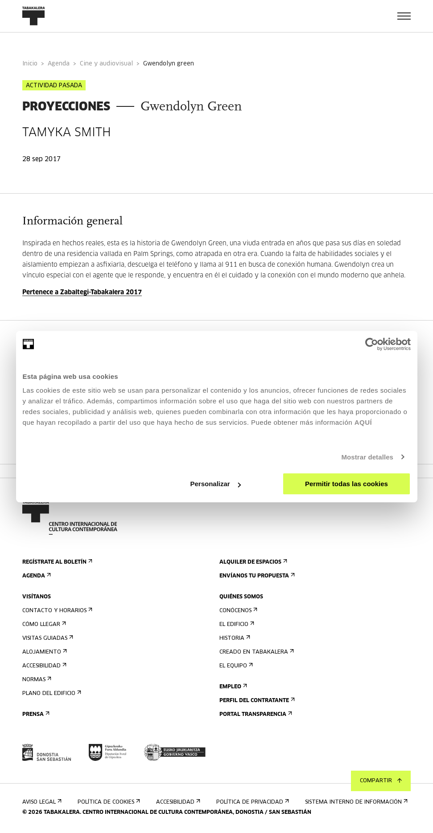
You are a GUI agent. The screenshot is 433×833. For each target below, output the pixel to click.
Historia (233, 638)
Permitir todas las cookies (346, 484)
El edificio (235, 624)
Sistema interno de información (355, 802)
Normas (35, 680)
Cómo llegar (43, 624)
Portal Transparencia (254, 714)
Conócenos (237, 611)
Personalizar (215, 484)
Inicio (29, 64)
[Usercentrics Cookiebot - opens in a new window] (372, 344)
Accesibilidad (43, 666)
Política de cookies (108, 802)
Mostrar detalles (367, 457)
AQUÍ (363, 422)
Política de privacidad (251, 802)
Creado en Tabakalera (255, 652)
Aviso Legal (41, 802)
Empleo (232, 687)
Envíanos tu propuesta (256, 576)
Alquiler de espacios (252, 562)
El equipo (235, 666)
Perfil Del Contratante (256, 700)
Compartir (381, 781)
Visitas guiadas (46, 638)
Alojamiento (43, 652)
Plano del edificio (50, 693)
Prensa (35, 714)
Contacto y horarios (56, 611)
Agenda (59, 64)
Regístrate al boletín (56, 562)
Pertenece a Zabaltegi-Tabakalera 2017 (82, 292)
